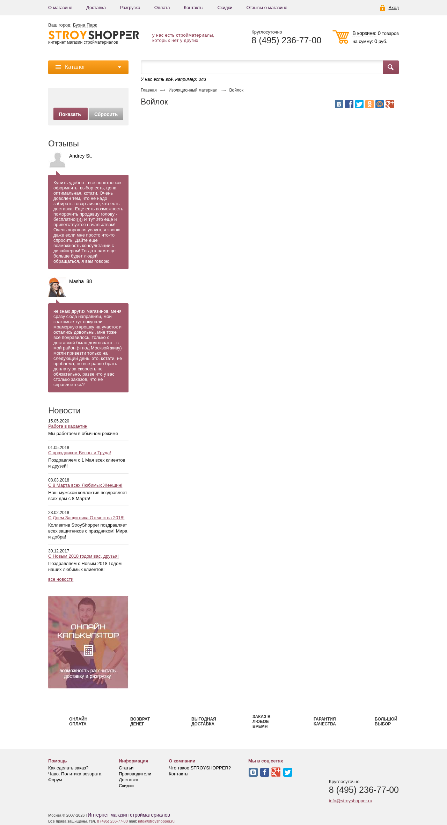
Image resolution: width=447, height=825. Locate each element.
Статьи (126, 767)
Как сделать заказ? (68, 767)
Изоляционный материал (193, 90)
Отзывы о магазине (266, 7)
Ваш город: (72, 25)
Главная (149, 90)
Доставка (96, 7)
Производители (135, 773)
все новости (60, 579)
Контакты (193, 7)
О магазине (60, 7)
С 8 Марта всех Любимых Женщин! (85, 485)
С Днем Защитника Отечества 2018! (86, 517)
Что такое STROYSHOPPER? (200, 767)
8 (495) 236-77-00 (286, 40)
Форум (55, 779)
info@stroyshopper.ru (350, 800)
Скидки (225, 7)
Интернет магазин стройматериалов (129, 815)
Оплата (162, 7)
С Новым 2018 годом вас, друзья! (83, 556)
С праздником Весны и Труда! (79, 452)
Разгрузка (130, 7)
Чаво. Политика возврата (74, 773)
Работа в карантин (67, 426)
